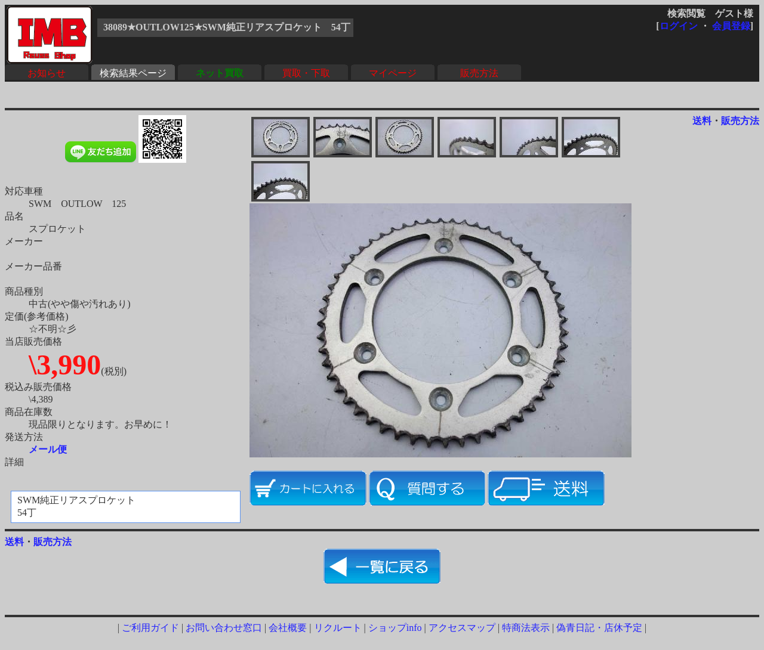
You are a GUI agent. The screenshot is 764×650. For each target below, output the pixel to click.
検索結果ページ (133, 73)
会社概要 (288, 628)
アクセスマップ (462, 628)
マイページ (393, 73)
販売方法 (479, 73)
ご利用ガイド (150, 628)
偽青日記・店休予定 (599, 628)
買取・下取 (306, 73)
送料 (701, 121)
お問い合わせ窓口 (224, 628)
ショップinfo (395, 628)
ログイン (679, 26)
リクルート (338, 628)
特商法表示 (526, 628)
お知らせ (46, 73)
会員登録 (731, 26)
